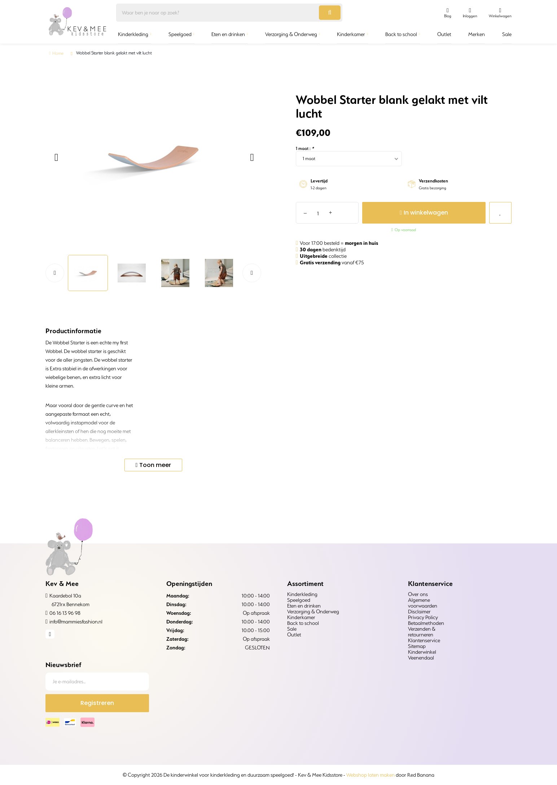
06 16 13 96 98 (64, 613)
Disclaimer (419, 611)
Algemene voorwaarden (422, 603)
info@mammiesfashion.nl (75, 622)
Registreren (97, 703)
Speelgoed (180, 34)
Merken (476, 34)
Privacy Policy (423, 617)
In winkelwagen (416, 212)
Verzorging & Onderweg (291, 34)
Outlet (444, 34)
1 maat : (304, 148)
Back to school (401, 34)
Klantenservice (424, 640)
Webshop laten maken (370, 775)
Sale (507, 34)
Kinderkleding (133, 34)
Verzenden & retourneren (421, 632)
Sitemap (417, 646)
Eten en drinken (228, 34)
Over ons (418, 594)
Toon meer (155, 465)
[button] (55, 158)
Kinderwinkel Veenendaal (422, 655)
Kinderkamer (351, 34)
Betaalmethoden (426, 623)
